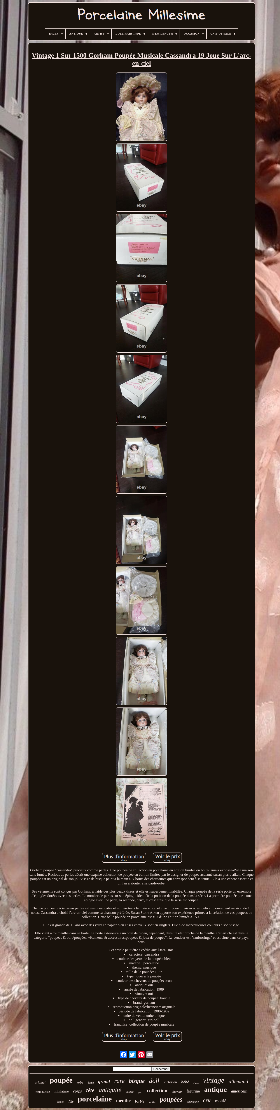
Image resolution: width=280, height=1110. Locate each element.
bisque (137, 1081)
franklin (152, 1102)
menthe (123, 1100)
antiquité (110, 1089)
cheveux (177, 1091)
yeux (140, 1092)
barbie (139, 1101)
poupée (61, 1080)
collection (157, 1090)
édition (60, 1101)
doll (154, 1080)
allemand (238, 1081)
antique (215, 1089)
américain (239, 1091)
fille (71, 1101)
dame (91, 1082)
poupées (171, 1099)
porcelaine (95, 1099)
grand (104, 1081)
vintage (213, 1080)
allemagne (193, 1101)
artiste (130, 1091)
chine (196, 1083)
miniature (61, 1091)
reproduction (42, 1091)
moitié (220, 1100)
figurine (193, 1091)
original (40, 1082)
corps (77, 1091)
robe (80, 1082)
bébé (185, 1082)
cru (207, 1100)
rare (119, 1080)
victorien (170, 1082)
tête (90, 1090)
